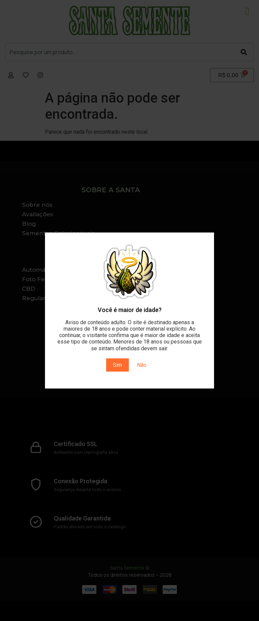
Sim (117, 365)
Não (141, 365)
